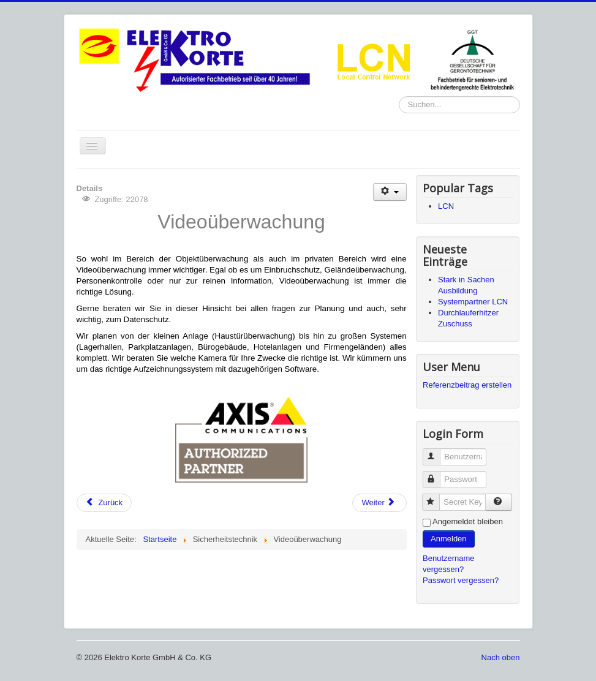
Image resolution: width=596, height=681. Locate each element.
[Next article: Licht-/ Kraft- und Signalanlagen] (379, 503)
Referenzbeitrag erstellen (467, 384)
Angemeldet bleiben (467, 521)
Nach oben (500, 657)
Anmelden (449, 538)
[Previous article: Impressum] (104, 503)
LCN (446, 206)
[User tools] (390, 192)
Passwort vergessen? (461, 580)
